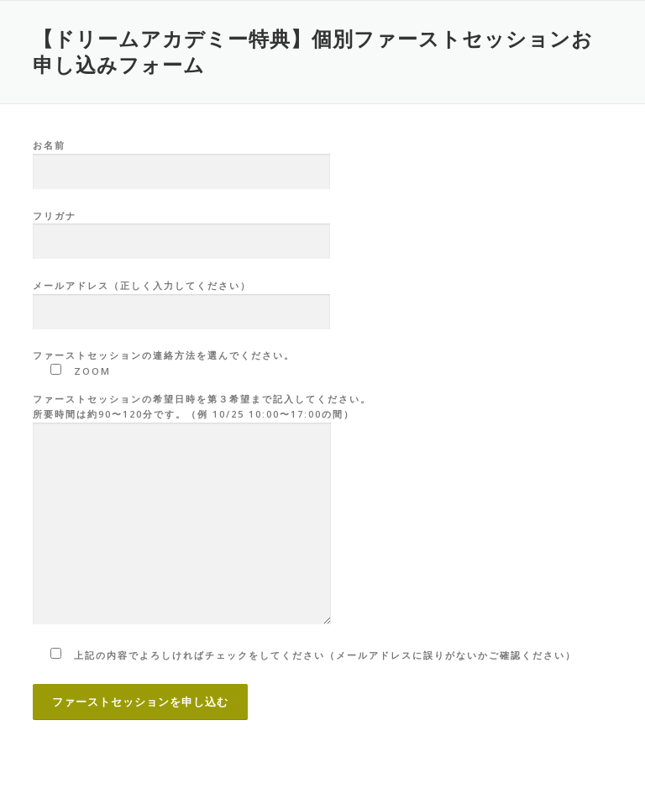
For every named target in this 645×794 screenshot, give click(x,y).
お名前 (181, 159)
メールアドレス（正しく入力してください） (181, 299)
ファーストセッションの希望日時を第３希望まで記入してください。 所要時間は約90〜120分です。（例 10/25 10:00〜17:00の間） (202, 510)
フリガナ (181, 229)
